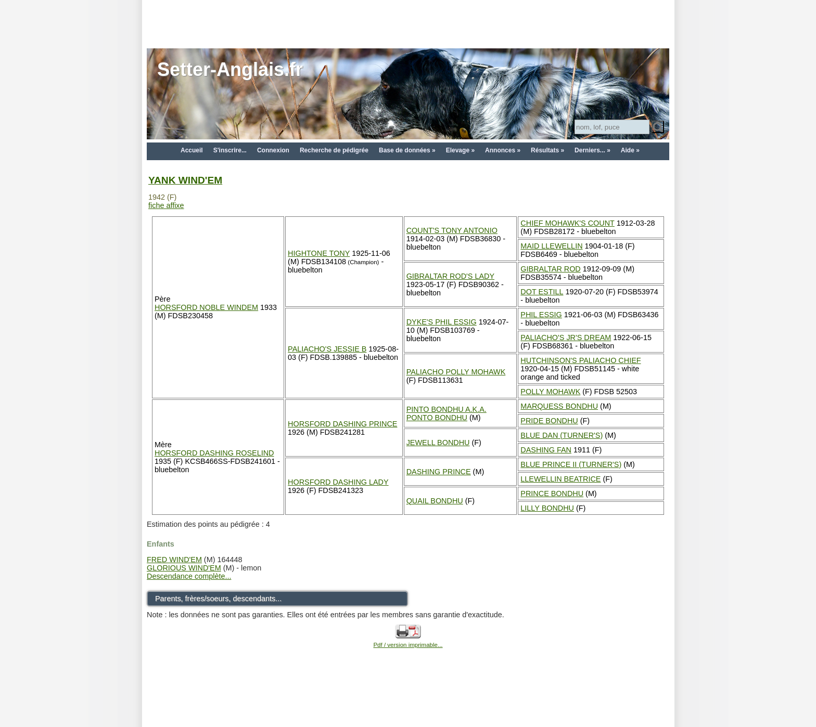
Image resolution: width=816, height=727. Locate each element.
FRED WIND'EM (174, 559)
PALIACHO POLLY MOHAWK (456, 372)
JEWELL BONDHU (438, 442)
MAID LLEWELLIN (551, 246)
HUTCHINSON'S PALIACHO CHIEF (580, 360)
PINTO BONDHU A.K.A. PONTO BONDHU (446, 413)
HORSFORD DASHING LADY (338, 482)
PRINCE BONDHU (551, 493)
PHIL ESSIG (541, 314)
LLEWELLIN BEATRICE (560, 479)
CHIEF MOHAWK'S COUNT (567, 223)
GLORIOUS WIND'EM (184, 568)
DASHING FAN (545, 450)
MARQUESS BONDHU (559, 406)
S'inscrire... (230, 150)
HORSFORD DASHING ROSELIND (214, 453)
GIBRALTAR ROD (550, 269)
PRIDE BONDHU (549, 421)
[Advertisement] (408, 23)
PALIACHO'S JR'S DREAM (565, 337)
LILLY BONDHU (547, 508)
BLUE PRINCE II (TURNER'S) (570, 464)
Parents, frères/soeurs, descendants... (218, 598)
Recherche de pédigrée (334, 150)
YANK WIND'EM (185, 180)
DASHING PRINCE (438, 472)
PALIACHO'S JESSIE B (327, 349)
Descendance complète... (189, 576)
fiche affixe (166, 205)
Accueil (192, 150)
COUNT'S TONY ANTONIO (452, 230)
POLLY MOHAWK (550, 391)
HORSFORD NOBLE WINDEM (206, 307)
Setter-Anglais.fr (230, 69)
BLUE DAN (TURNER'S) (561, 435)
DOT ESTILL (541, 292)
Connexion (273, 150)
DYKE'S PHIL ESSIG (441, 322)
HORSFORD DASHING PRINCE (342, 424)
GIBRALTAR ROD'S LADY (450, 276)
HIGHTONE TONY (319, 253)
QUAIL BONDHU (434, 501)
